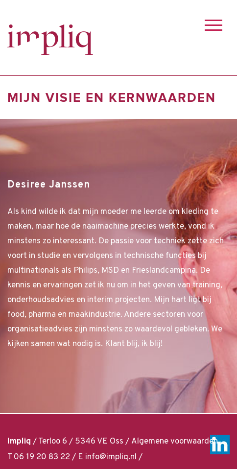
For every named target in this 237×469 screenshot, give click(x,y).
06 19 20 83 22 (42, 457)
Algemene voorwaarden (174, 441)
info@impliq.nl (111, 457)
